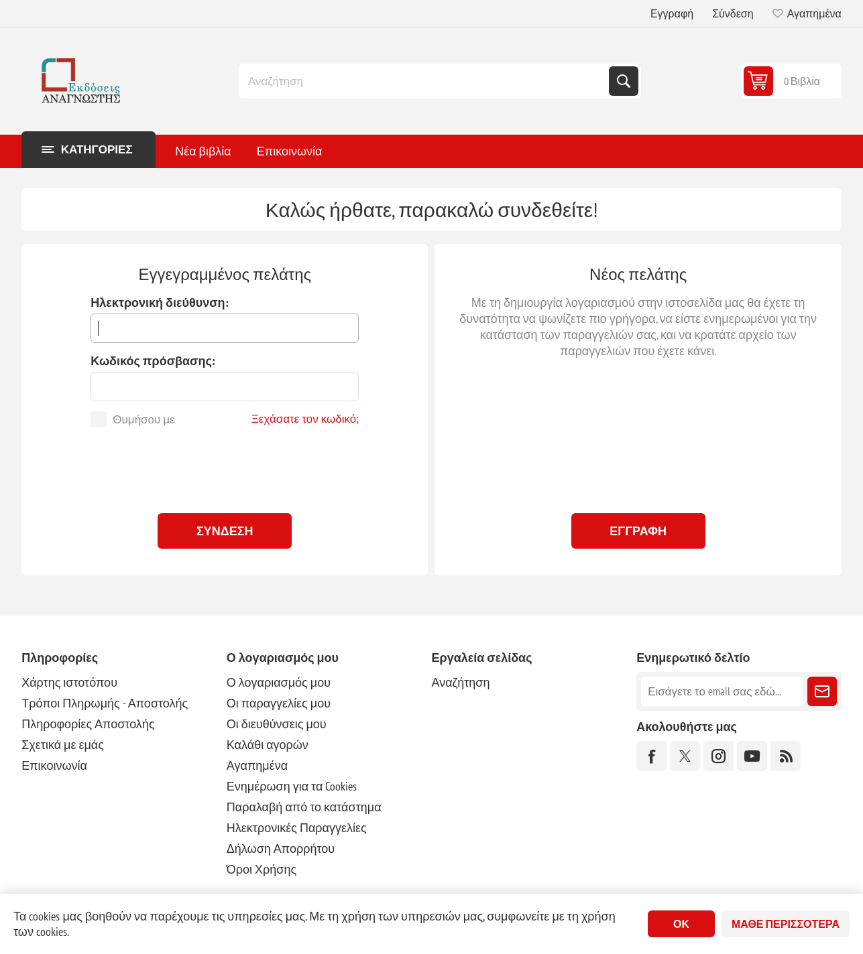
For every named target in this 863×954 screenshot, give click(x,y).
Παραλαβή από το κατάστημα (304, 807)
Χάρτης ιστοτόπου (69, 682)
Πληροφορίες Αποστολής (87, 724)
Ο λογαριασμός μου (279, 682)
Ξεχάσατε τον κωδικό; (305, 418)
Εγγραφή (671, 13)
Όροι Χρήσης (261, 869)
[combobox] (425, 81)
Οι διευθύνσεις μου (277, 724)
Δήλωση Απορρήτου (281, 848)
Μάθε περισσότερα (786, 924)
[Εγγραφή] (722, 691)
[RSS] (785, 756)
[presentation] (225, 467)
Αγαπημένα (257, 765)
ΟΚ (681, 924)
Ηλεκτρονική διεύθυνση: (159, 302)
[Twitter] (685, 756)
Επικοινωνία (54, 765)
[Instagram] (718, 756)
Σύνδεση (732, 13)
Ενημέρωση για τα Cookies (292, 786)
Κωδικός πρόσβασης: (153, 360)
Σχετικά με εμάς (62, 744)
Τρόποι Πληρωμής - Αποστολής (104, 703)
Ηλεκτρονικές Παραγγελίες (297, 827)
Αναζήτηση (623, 81)
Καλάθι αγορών (267, 744)
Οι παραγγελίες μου (279, 703)
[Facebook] (651, 756)
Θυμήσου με (143, 419)
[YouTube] (752, 756)
